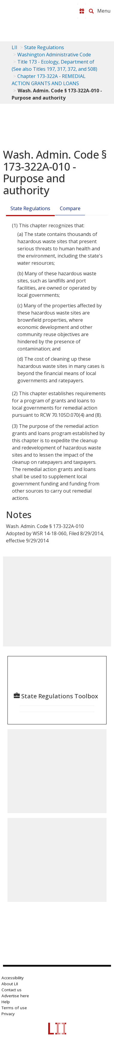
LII (14, 47)
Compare (70, 208)
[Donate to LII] (81, 11)
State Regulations (44, 47)
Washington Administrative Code (54, 54)
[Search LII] (91, 11)
